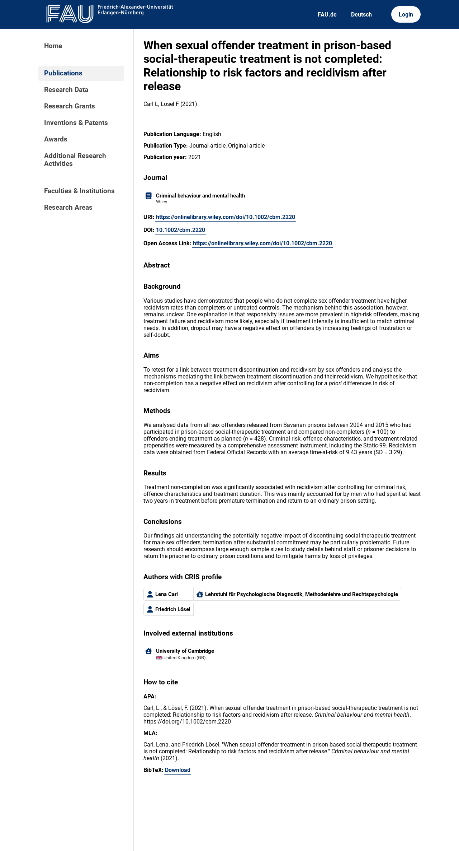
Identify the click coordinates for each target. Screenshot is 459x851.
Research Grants (69, 106)
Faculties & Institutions (79, 191)
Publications (63, 73)
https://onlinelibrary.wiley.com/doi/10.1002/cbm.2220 (225, 217)
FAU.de (327, 14)
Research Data (66, 90)
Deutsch (361, 14)
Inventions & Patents (76, 123)
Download (177, 770)
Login (406, 14)
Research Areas (68, 207)
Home (53, 46)
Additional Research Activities (75, 160)
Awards (55, 139)
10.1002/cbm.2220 (180, 230)
